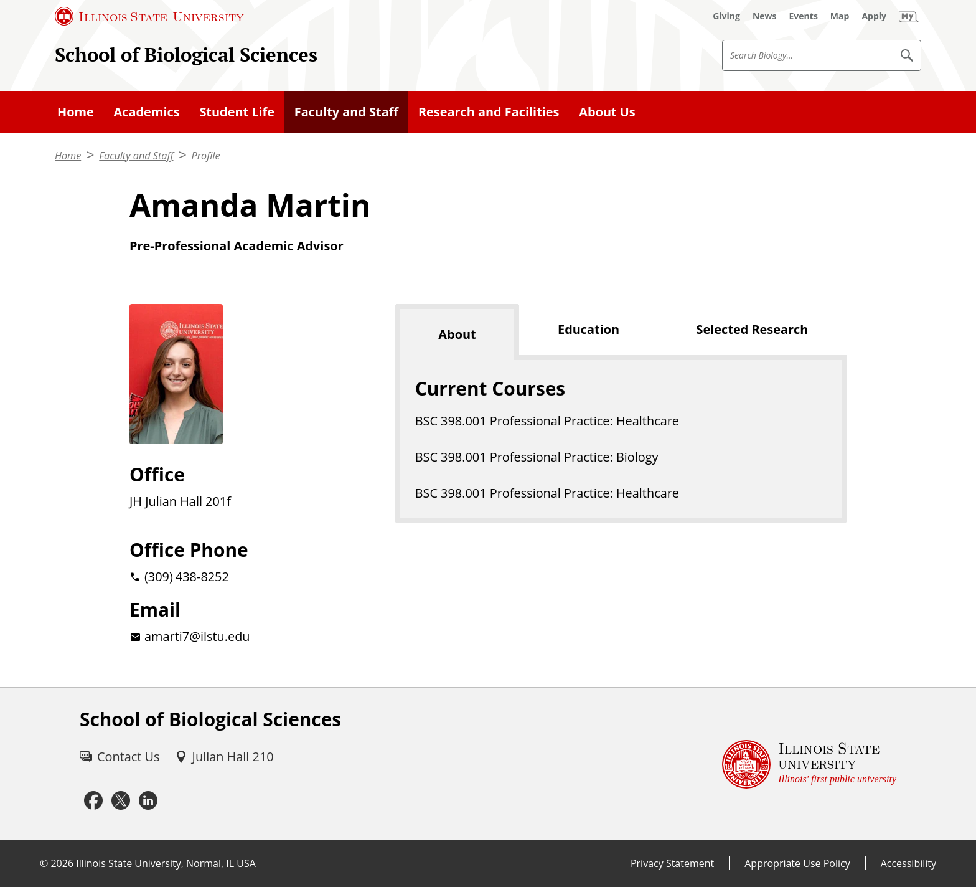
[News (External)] (764, 16)
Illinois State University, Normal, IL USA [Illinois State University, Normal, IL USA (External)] (166, 863)
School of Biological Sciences (186, 54)
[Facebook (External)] (93, 801)
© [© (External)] (44, 863)
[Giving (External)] (726, 16)
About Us (607, 111)
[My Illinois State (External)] (908, 16)
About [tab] (457, 334)
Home (75, 111)
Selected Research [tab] (753, 329)
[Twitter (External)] (120, 801)
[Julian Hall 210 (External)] (224, 756)
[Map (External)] (840, 16)
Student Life (236, 111)
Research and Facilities (489, 111)
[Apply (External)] (874, 16)
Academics (147, 111)
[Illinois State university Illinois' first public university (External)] (809, 764)
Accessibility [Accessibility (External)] (908, 863)
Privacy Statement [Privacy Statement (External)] (672, 863)
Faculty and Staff (346, 111)
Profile (206, 156)
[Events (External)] (803, 16)
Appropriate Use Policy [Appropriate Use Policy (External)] (797, 863)
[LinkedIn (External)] (148, 801)
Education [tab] (588, 329)
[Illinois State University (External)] (149, 16)
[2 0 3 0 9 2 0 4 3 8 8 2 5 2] (242, 576)
